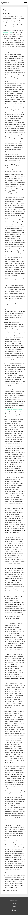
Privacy (14, 906)
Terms (14, 903)
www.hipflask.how (7, 32)
